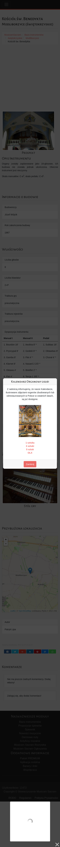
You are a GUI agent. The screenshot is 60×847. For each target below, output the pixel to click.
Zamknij (30, 464)
